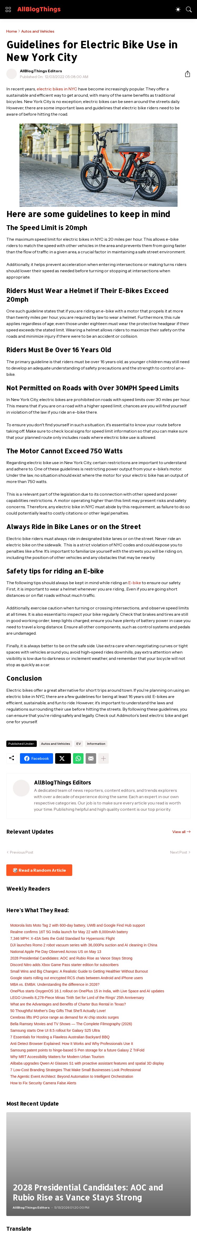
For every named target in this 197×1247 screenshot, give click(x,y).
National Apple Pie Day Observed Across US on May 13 (55, 952)
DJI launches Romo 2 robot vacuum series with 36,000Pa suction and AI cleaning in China (83, 945)
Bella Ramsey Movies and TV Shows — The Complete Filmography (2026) (71, 1024)
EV (78, 744)
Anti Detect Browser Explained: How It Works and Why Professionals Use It (71, 1043)
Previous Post (21, 852)
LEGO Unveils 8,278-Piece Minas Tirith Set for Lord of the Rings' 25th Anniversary (77, 997)
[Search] (189, 9)
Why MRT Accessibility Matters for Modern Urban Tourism (57, 1057)
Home (11, 31)
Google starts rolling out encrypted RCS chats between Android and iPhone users (76, 978)
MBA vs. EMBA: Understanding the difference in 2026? (55, 984)
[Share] (185, 74)
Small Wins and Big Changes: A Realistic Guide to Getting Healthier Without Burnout (79, 971)
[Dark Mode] (178, 9)
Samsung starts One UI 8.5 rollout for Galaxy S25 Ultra (55, 1030)
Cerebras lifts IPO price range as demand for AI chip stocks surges (64, 1017)
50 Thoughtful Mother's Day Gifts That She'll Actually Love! (58, 1011)
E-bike (134, 582)
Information (96, 744)
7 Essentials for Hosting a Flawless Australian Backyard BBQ (60, 1037)
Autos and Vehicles (37, 31)
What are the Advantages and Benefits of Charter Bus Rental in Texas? (68, 1004)
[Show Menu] (8, 9)
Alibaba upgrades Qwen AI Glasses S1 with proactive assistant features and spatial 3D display (87, 1063)
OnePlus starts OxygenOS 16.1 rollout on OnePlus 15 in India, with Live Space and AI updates (87, 991)
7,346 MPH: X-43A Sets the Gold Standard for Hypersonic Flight (62, 938)
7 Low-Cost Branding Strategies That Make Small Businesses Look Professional (75, 1070)
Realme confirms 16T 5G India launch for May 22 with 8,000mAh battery (69, 932)
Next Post (178, 852)
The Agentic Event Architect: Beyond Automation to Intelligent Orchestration (71, 1076)
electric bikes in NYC (57, 88)
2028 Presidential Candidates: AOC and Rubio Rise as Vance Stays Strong (71, 958)
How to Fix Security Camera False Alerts (43, 1083)
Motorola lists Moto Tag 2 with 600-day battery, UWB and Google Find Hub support (77, 925)
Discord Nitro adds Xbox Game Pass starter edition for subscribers (64, 965)
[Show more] (103, 758)
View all (178, 831)
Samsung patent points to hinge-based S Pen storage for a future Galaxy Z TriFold (77, 1050)
